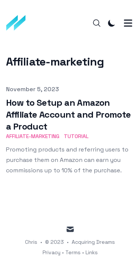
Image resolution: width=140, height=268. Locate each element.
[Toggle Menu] (128, 23)
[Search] (96, 23)
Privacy (51, 252)
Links (91, 252)
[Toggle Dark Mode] (111, 23)
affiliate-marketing (32, 136)
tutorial (76, 136)
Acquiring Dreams (93, 242)
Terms (73, 252)
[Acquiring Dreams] (18, 23)
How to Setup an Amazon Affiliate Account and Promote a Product (68, 114)
